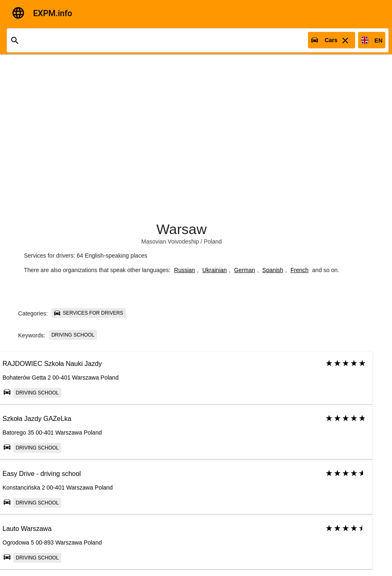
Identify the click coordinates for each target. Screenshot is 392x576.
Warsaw (181, 229)
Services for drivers (88, 313)
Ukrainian (214, 270)
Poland (213, 241)
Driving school (72, 335)
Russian (184, 270)
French (300, 270)
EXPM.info (52, 13)
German (244, 270)
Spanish (273, 270)
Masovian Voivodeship (170, 241)
